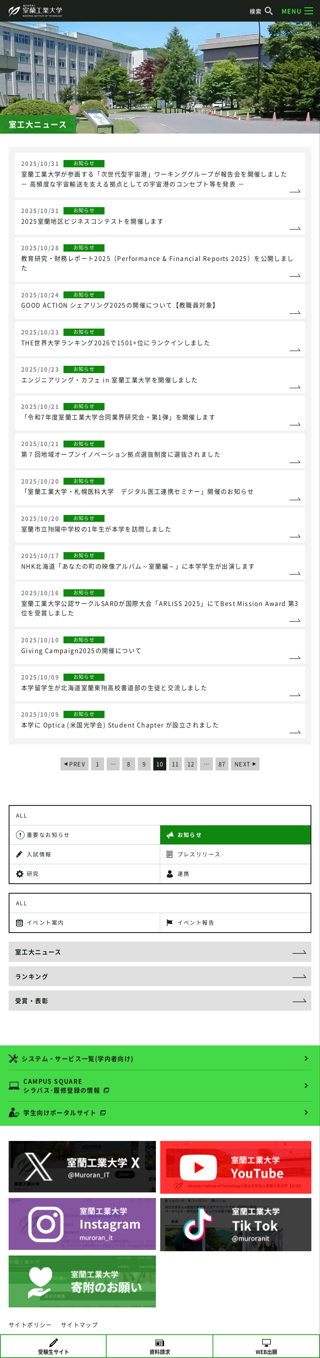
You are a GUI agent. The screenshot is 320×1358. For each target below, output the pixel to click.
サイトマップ (79, 1324)
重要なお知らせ (48, 835)
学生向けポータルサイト (59, 1112)
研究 (33, 873)
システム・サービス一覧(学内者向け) (77, 1058)
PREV (77, 764)
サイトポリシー (30, 1324)
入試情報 (39, 854)
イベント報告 (196, 922)
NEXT (242, 764)
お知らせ (190, 835)
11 (175, 764)
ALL (21, 815)
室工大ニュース (38, 951)
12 (191, 764)
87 (222, 764)
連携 (183, 873)
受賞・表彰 (31, 1000)
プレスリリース (199, 854)
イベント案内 (45, 922)
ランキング (31, 976)
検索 (261, 11)
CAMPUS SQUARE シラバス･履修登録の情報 (61, 1085)
